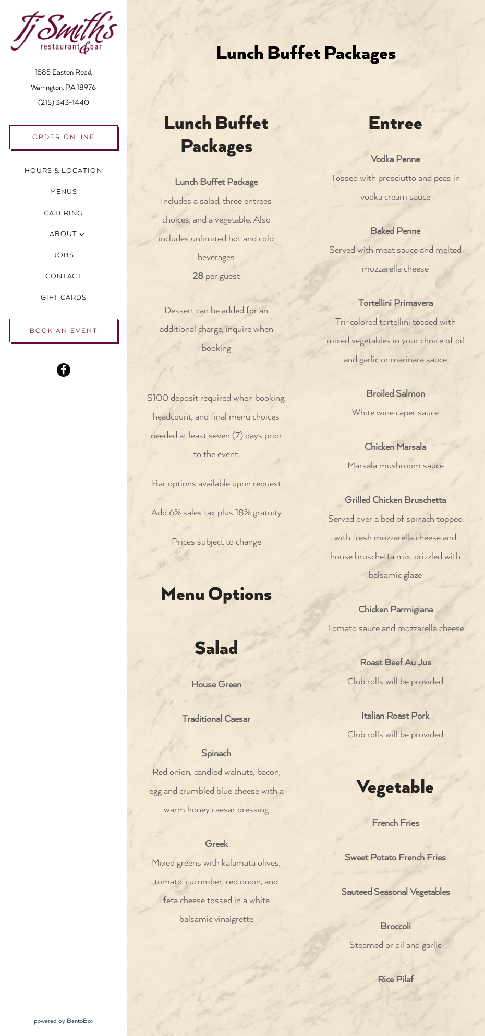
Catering (63, 213)
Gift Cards (66, 296)
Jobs (63, 255)
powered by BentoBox (80, 1019)
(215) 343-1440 (63, 102)
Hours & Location (63, 171)
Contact (63, 276)
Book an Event (64, 331)
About (63, 234)
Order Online (63, 137)
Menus (63, 192)
